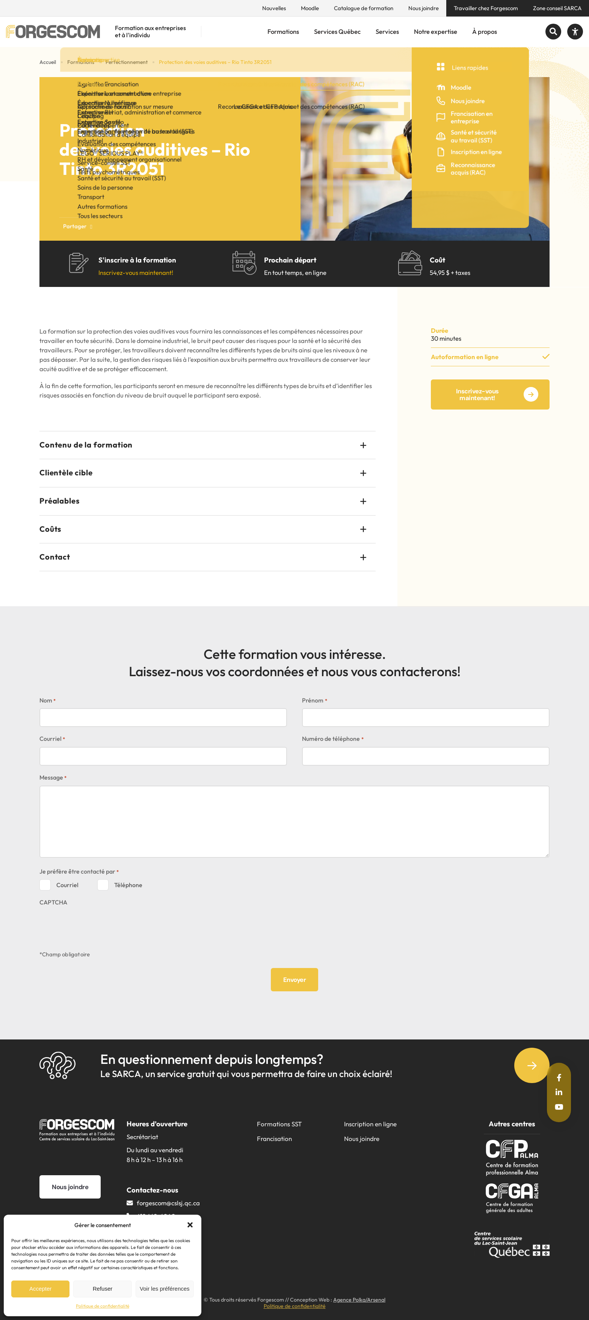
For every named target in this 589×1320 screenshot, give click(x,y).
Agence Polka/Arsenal (359, 1299)
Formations (283, 31)
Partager (77, 226)
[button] (190, 1225)
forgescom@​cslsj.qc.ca (168, 1203)
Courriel (52, 739)
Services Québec (337, 31)
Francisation (274, 1138)
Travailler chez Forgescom (486, 8)
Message (52, 778)
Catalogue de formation (363, 8)
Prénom (314, 701)
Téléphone (128, 885)
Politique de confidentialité (102, 1306)
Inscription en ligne (370, 1124)
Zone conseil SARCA (557, 8)
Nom (47, 701)
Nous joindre (423, 8)
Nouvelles (274, 8)
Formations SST (279, 1124)
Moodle (310, 8)
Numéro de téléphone (332, 739)
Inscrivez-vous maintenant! (135, 272)
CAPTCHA (53, 902)
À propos (484, 31)
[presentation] (96, 924)
